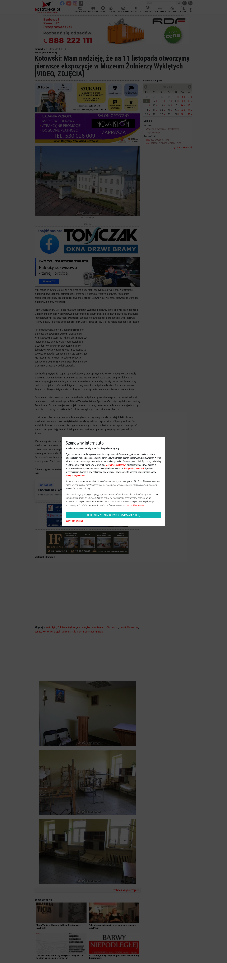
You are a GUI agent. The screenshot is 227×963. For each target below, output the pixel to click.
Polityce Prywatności (134, 468)
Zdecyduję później (74, 520)
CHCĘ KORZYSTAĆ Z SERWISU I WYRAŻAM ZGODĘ (113, 515)
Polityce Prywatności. (135, 505)
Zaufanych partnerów (115, 465)
